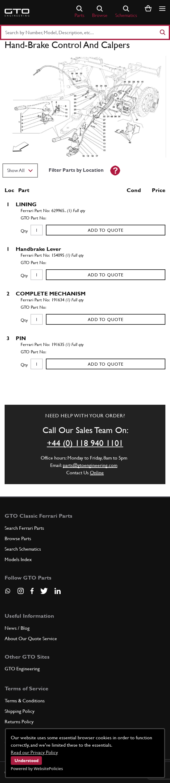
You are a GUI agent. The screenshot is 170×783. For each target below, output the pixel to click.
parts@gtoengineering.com (90, 465)
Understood (26, 760)
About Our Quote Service (31, 638)
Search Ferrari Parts (24, 528)
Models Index (18, 559)
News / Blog (17, 628)
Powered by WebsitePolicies (37, 768)
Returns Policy (19, 722)
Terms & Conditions (25, 701)
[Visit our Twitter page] (44, 591)
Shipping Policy (19, 711)
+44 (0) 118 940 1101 (85, 443)
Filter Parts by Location (76, 170)
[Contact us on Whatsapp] (8, 593)
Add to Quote (105, 230)
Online (97, 473)
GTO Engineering (22, 669)
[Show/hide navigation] (162, 8)
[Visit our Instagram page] (20, 591)
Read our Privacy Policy (34, 752)
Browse (99, 12)
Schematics (126, 12)
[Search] (162, 32)
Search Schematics (23, 549)
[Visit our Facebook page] (32, 591)
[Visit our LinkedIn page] (57, 591)
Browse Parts (18, 538)
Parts (79, 12)
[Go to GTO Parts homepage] (17, 13)
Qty (24, 231)
